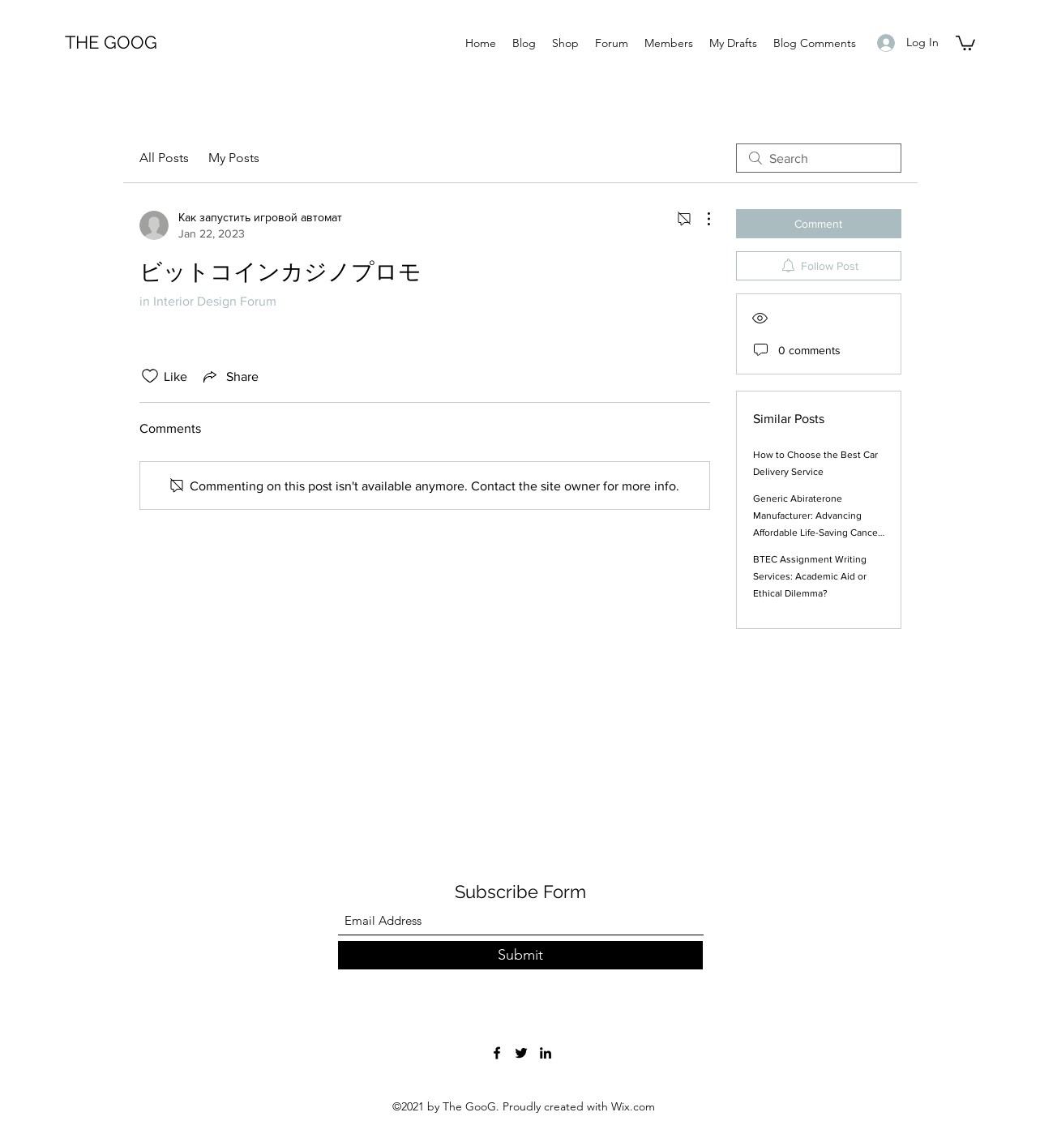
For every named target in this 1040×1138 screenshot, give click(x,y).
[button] (965, 42)
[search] (818, 158)
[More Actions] (700, 219)
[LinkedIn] (545, 1053)
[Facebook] (497, 1053)
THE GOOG (111, 42)
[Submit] (520, 955)
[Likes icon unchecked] (149, 376)
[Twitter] (521, 1053)
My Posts (233, 157)
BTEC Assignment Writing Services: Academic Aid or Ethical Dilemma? (810, 576)
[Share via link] (229, 376)
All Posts (164, 157)
